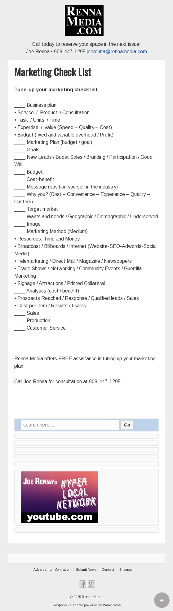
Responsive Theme (68, 605)
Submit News (86, 569)
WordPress (112, 605)
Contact (108, 569)
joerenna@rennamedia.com (117, 51)
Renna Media (92, 597)
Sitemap (125, 569)
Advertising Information (52, 569)
